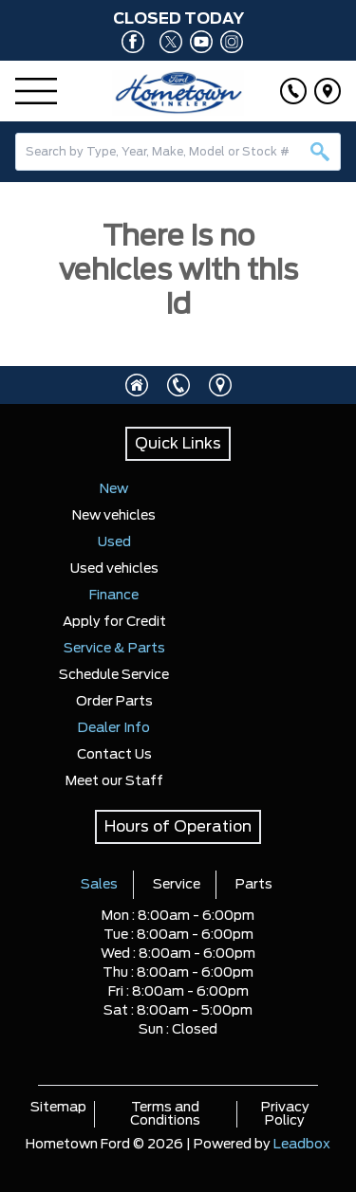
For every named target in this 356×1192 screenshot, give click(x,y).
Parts (253, 884)
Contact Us (114, 754)
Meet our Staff (114, 781)
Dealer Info (114, 728)
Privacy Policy (285, 1114)
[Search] (178, 152)
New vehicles (114, 516)
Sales (99, 884)
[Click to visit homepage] (136, 385)
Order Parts (114, 701)
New (114, 489)
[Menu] (36, 91)
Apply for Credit (114, 622)
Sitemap (58, 1107)
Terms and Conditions (165, 1114)
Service (176, 884)
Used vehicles (114, 569)
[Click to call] (293, 91)
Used (114, 542)
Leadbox (301, 1144)
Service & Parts (114, 648)
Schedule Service (114, 675)
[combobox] (178, 152)
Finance (114, 595)
